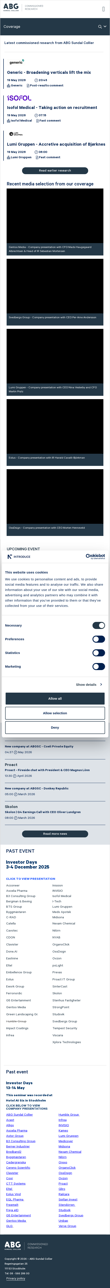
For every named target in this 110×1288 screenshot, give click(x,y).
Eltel (9, 965)
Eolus (10, 979)
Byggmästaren (16, 912)
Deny (55, 727)
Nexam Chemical (63, 923)
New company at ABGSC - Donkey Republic (37, 789)
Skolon (11, 807)
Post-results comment (46, 86)
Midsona (58, 917)
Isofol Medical (21, 121)
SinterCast (59, 986)
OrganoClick (60, 944)
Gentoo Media (16, 1007)
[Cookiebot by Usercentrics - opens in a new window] (85, 557)
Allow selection (55, 713)
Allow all (55, 698)
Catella (11, 923)
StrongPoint (60, 1007)
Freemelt (12, 1205)
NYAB (56, 937)
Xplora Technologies (66, 1042)
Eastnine (12, 958)
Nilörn (56, 930)
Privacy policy (15, 1278)
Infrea (10, 1035)
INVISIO (57, 891)
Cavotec (12, 930)
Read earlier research (55, 170)
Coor (9, 1178)
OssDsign (59, 951)
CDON (10, 937)
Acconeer (13, 885)
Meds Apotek (61, 912)
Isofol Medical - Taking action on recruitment (52, 108)
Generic (16, 86)
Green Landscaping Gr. (22, 1014)
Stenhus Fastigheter (66, 1000)
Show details (86, 684)
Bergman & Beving (19, 901)
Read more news (55, 834)
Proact (11, 765)
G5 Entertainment (18, 1000)
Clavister (12, 944)
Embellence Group (19, 972)
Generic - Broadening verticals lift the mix (49, 73)
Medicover (66, 1141)
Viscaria (57, 1035)
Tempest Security (64, 1028)
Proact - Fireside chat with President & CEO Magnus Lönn (47, 770)
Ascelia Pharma (16, 891)
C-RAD (11, 917)
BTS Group (14, 907)
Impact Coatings (17, 1028)
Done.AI (11, 951)
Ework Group (15, 986)
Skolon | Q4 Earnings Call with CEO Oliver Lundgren (43, 812)
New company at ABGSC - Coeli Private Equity (39, 747)
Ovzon (57, 958)
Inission (57, 885)
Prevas (57, 972)
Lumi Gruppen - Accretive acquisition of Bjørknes (56, 145)
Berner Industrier (18, 1146)
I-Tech (56, 901)
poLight (57, 965)
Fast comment (50, 121)
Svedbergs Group (64, 1021)
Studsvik (58, 1014)
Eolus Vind (13, 1194)
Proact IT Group (63, 979)
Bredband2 (13, 1152)
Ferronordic (14, 993)
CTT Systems (16, 1183)
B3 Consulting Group (20, 896)
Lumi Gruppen (21, 158)
